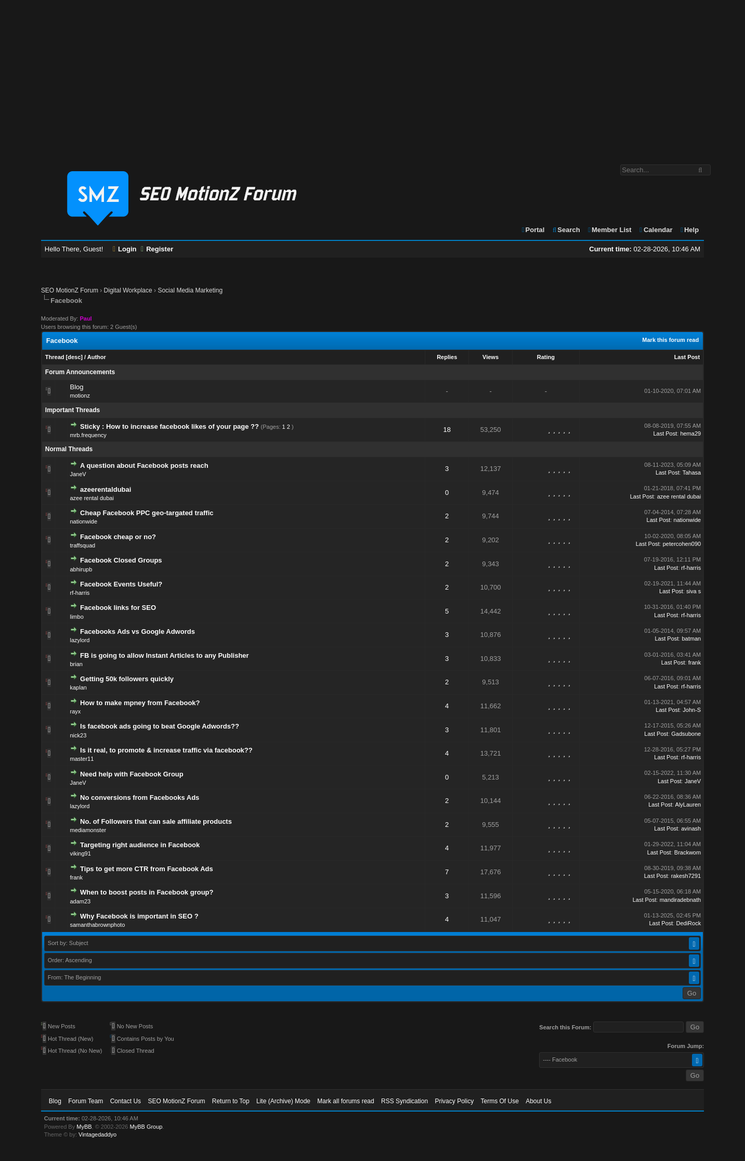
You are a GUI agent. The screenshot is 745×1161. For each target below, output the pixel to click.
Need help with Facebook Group (132, 774)
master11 (82, 759)
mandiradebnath (680, 900)
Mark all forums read (345, 1101)
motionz (80, 395)
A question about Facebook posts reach (144, 465)
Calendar (655, 230)
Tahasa (692, 472)
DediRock (688, 923)
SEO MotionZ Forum (69, 290)
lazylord (79, 640)
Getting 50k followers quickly (127, 679)
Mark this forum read (670, 340)
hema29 (690, 433)
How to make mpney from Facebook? (140, 703)
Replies (447, 357)
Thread (54, 357)
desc (74, 357)
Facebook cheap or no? (118, 537)
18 (446, 429)
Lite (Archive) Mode (283, 1101)
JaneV (78, 474)
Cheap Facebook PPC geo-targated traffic (146, 513)
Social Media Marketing (190, 290)
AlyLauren (688, 804)
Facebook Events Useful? (121, 584)
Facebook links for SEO (118, 607)
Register (157, 249)
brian (76, 664)
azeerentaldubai (105, 489)
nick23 (78, 735)
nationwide (83, 521)
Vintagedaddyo (97, 1134)
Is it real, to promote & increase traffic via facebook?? (166, 750)
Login (125, 249)
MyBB (84, 1127)
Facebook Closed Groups (121, 560)
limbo (76, 617)
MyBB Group (146, 1127)
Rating (546, 357)
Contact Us (125, 1101)
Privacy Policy (454, 1101)
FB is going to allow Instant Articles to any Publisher (164, 655)
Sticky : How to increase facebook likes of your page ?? (169, 426)
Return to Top (231, 1101)
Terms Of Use (499, 1101)
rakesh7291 (686, 876)
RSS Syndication (404, 1101)
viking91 (80, 853)
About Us (538, 1101)
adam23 (80, 901)
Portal (533, 230)
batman (691, 638)
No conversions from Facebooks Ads (139, 797)
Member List (609, 230)
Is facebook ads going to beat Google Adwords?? (159, 726)
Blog (76, 387)
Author (96, 357)
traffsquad (82, 545)
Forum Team (85, 1101)
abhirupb (81, 569)
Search (566, 230)
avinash (691, 828)
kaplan (78, 687)
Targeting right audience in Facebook (140, 845)
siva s (693, 591)
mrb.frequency (88, 435)
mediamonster (88, 830)
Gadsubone (686, 734)
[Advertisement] (373, 77)
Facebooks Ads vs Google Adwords (137, 631)
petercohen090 (682, 544)
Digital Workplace (128, 290)
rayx (75, 711)
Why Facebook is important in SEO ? (139, 916)
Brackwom (687, 852)
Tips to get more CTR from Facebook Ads (146, 869)
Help (689, 230)
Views (490, 357)
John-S (692, 710)
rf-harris (691, 568)
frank (694, 662)
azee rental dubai (91, 498)
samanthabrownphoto (97, 925)
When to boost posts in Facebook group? (146, 892)
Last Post (687, 357)
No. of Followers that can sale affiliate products (156, 821)
